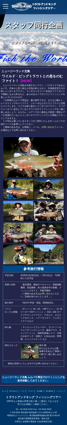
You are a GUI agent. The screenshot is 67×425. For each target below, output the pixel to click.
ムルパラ (58, 121)
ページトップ (60, 391)
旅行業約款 (49, 391)
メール (36, 127)
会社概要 (40, 391)
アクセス (31, 391)
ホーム (4, 391)
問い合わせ (13, 391)
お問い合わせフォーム (52, 127)
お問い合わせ (46, 293)
